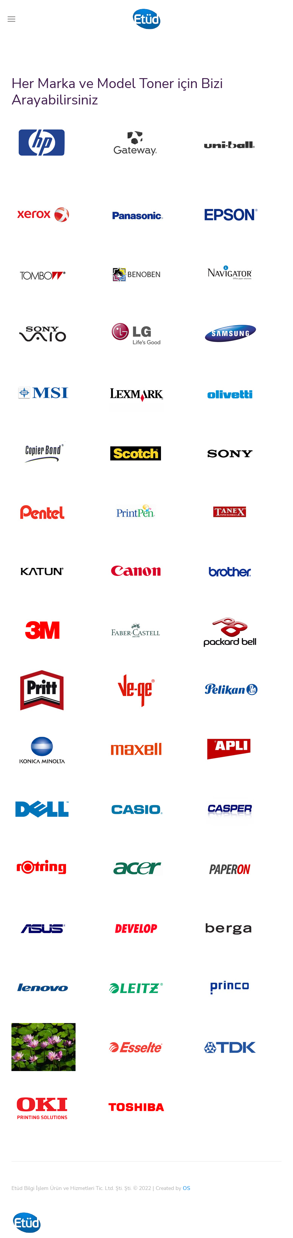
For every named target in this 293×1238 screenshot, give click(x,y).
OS (186, 1176)
